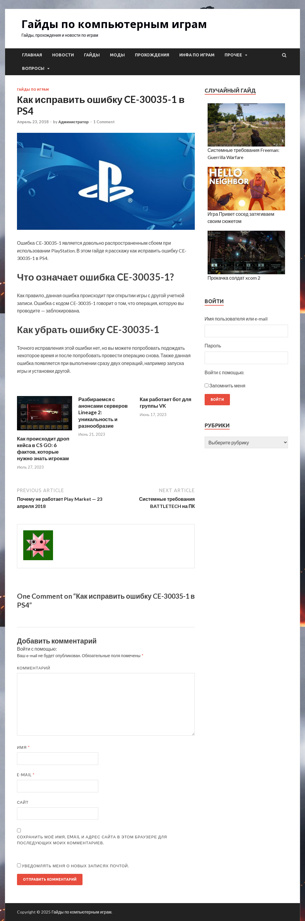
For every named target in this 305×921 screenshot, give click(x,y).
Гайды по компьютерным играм (114, 24)
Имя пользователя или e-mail (236, 318)
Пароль (213, 345)
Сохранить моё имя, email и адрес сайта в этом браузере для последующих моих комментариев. (92, 839)
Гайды (92, 55)
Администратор (73, 121)
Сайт (23, 802)
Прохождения (152, 55)
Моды (117, 55)
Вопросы (33, 68)
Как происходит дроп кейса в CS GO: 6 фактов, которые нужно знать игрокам (43, 448)
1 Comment (104, 121)
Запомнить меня (227, 385)
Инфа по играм (196, 55)
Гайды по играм (33, 89)
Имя (23, 747)
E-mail (26, 774)
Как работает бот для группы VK (165, 402)
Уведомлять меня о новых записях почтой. (75, 865)
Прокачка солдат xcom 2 (234, 278)
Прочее (233, 55)
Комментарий (33, 668)
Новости (63, 55)
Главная (32, 55)
